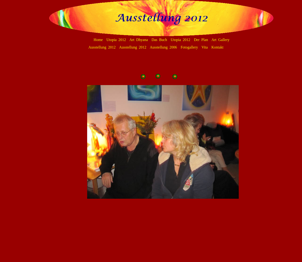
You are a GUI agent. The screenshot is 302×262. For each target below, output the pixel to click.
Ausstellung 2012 (102, 47)
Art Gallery (220, 40)
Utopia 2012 (116, 40)
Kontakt (217, 47)
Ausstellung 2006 (163, 47)
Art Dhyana (138, 40)
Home (98, 40)
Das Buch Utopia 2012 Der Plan (180, 40)
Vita (204, 47)
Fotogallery (189, 47)
